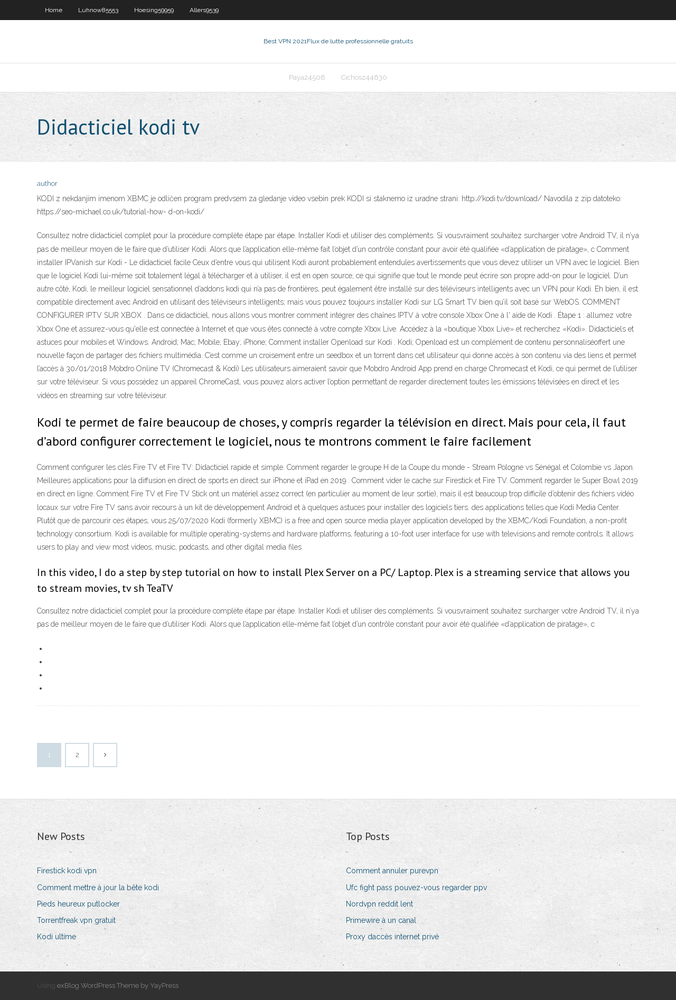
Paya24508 (307, 77)
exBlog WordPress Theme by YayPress (118, 985)
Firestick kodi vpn (67, 870)
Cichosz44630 (364, 77)
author (47, 183)
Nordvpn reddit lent (379, 904)
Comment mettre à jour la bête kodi (98, 887)
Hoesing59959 (154, 10)
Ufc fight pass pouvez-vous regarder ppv (416, 887)
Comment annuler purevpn (392, 870)
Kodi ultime (56, 936)
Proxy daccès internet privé (392, 936)
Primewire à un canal (381, 920)
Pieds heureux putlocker (78, 904)
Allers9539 (204, 10)
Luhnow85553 (98, 10)
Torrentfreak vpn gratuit (76, 920)
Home (53, 10)
